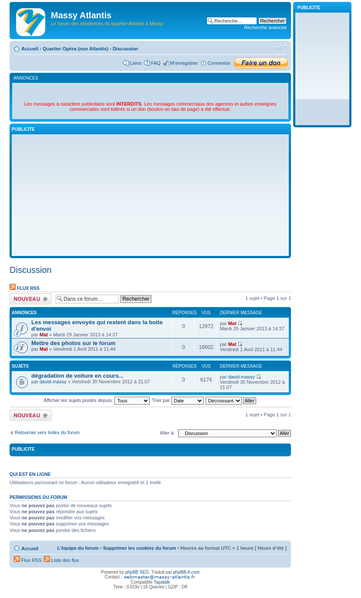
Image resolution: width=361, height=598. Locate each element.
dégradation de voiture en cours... (77, 375)
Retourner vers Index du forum (47, 432)
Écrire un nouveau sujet (30, 298)
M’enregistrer (184, 63)
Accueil (29, 48)
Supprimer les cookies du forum (139, 548)
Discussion (125, 48)
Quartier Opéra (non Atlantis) (75, 48)
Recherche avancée (265, 27)
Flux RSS (25, 288)
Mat (44, 334)
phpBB (131, 572)
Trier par (177, 400)
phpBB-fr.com (186, 572)
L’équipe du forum (77, 548)
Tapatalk (162, 582)
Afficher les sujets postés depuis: (96, 400)
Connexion (219, 63)
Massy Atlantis (81, 15)
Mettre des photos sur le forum (73, 343)
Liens (135, 63)
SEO (144, 572)
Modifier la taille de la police (280, 47)
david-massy (53, 381)
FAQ (155, 63)
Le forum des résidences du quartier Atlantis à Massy (107, 23)
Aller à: (167, 432)
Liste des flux (61, 560)
